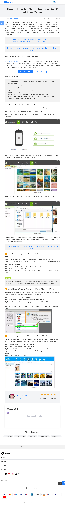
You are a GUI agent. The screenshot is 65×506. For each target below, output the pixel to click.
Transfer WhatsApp (20, 436)
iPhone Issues (32, 436)
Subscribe (60, 483)
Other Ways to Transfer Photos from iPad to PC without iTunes (28, 41)
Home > (14, 446)
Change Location (56, 436)
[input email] (29, 483)
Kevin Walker (22, 395)
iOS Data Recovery (44, 436)
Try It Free (23, 72)
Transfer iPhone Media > (22, 446)
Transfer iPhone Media (14, 18)
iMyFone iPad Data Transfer (12, 61)
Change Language (32, 488)
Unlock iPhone (8, 436)
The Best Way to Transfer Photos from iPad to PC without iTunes (29, 39)
